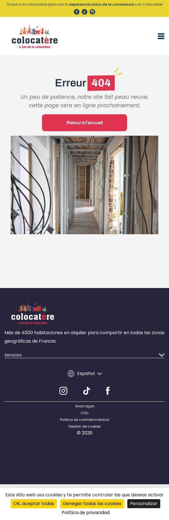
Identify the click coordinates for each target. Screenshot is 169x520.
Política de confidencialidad (84, 420)
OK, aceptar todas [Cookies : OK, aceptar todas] (34, 503)
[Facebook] (108, 391)
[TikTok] (86, 391)
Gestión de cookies (84, 426)
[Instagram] (63, 391)
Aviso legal (84, 406)
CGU (84, 413)
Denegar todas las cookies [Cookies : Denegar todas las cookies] (92, 503)
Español (85, 373)
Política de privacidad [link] (86, 512)
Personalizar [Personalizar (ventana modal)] (143, 503)
